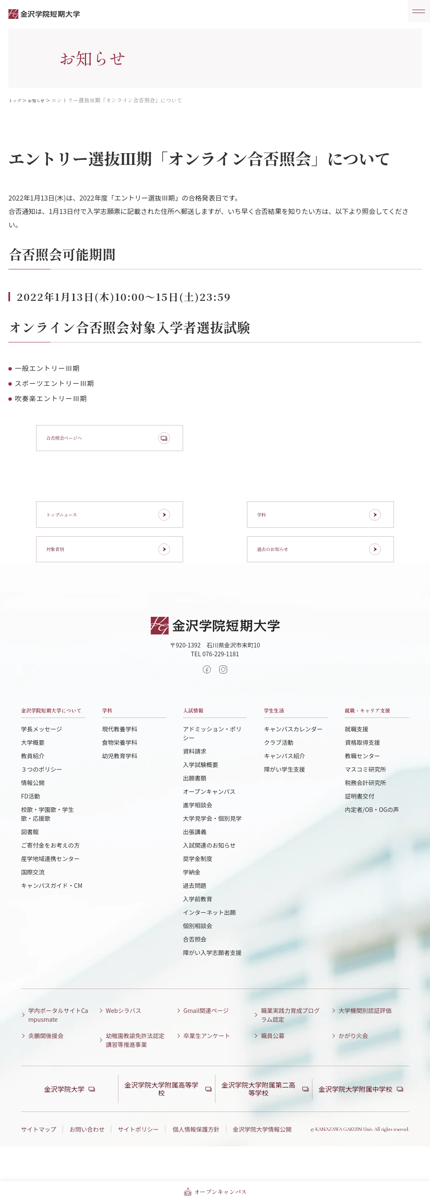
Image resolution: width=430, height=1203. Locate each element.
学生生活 (280, 739)
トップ (16, 100)
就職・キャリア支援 (374, 745)
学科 (110, 739)
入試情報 (200, 739)
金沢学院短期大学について (50, 745)
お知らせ (42, 100)
